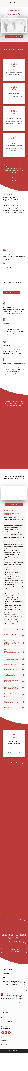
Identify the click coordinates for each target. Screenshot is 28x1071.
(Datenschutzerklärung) (17, 998)
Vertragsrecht (6, 323)
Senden (19, 1003)
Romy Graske (14, 3)
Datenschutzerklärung (5, 1045)
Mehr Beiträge (14, 919)
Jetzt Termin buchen (14, 37)
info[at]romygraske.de (5, 1028)
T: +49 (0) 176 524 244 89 (6, 1021)
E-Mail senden (14, 752)
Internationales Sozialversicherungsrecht (14, 363)
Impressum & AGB (5, 1044)
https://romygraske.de (5, 1026)
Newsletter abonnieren (14, 950)
